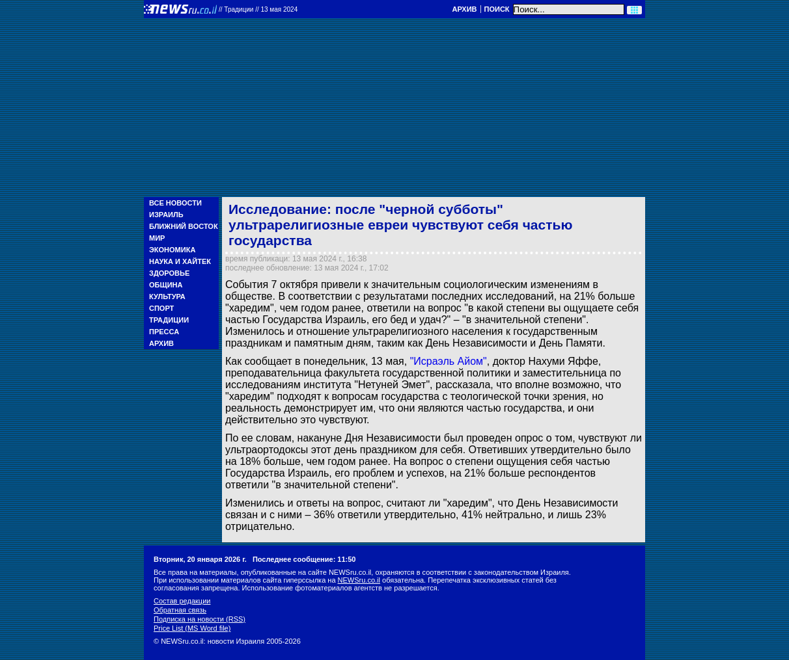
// (258, 9)
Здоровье (169, 273)
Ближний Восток (183, 226)
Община (165, 285)
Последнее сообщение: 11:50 (304, 559)
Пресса (164, 332)
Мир (157, 238)
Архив (464, 9)
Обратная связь (180, 610)
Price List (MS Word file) (192, 628)
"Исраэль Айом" (448, 361)
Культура (167, 296)
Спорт (161, 308)
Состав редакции (182, 601)
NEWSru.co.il (359, 580)
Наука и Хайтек (180, 261)
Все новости (175, 203)
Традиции (169, 320)
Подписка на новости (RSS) (199, 619)
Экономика (172, 250)
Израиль (166, 214)
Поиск (497, 9)
